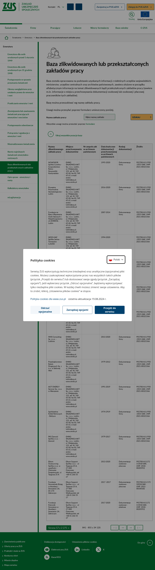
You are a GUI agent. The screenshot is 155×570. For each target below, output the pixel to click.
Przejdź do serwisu (110, 309)
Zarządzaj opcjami (77, 310)
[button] (116, 259)
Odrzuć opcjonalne (45, 309)
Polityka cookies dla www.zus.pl (48, 299)
